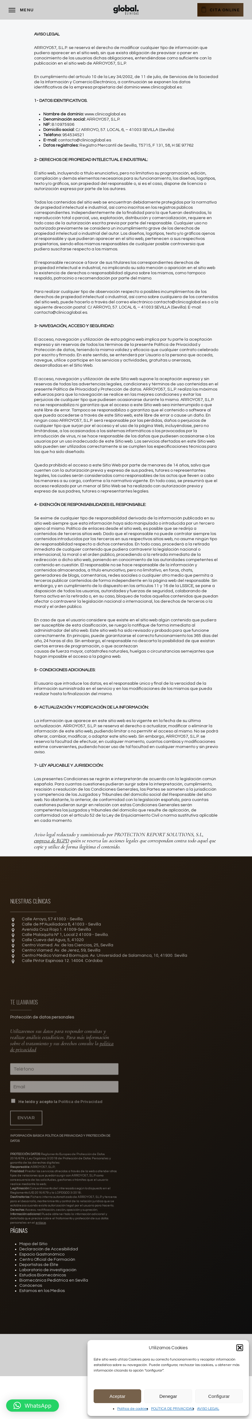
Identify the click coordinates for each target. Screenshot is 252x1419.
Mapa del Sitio (33, 1244)
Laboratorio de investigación (47, 1270)
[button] (240, 1348)
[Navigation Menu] (21, 10)
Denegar (168, 1396)
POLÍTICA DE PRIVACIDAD (172, 1409)
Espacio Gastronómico (41, 1254)
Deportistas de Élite (38, 1265)
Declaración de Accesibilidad (48, 1249)
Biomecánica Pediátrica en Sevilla (53, 1280)
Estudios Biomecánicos (42, 1275)
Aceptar (118, 1396)
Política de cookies (132, 1409)
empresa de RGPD (51, 840)
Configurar (219, 1396)
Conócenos (30, 1285)
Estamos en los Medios (42, 1291)
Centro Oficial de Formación (47, 1259)
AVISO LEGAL (208, 1409)
